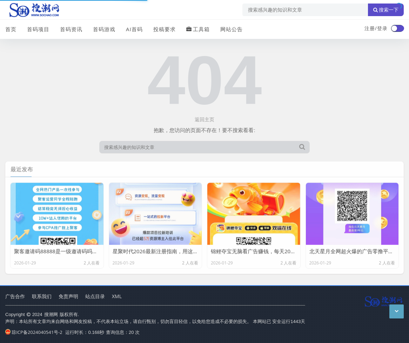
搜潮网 (51, 314)
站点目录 (95, 296)
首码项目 (38, 29)
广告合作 (15, 296)
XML (117, 296)
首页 (10, 29)
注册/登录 (376, 28)
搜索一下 (385, 10)
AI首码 (134, 29)
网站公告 (231, 29)
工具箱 (198, 29)
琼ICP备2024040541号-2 (33, 332)
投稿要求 (164, 29)
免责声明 (68, 296)
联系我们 (42, 296)
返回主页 (204, 119)
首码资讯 (71, 29)
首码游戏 (104, 29)
